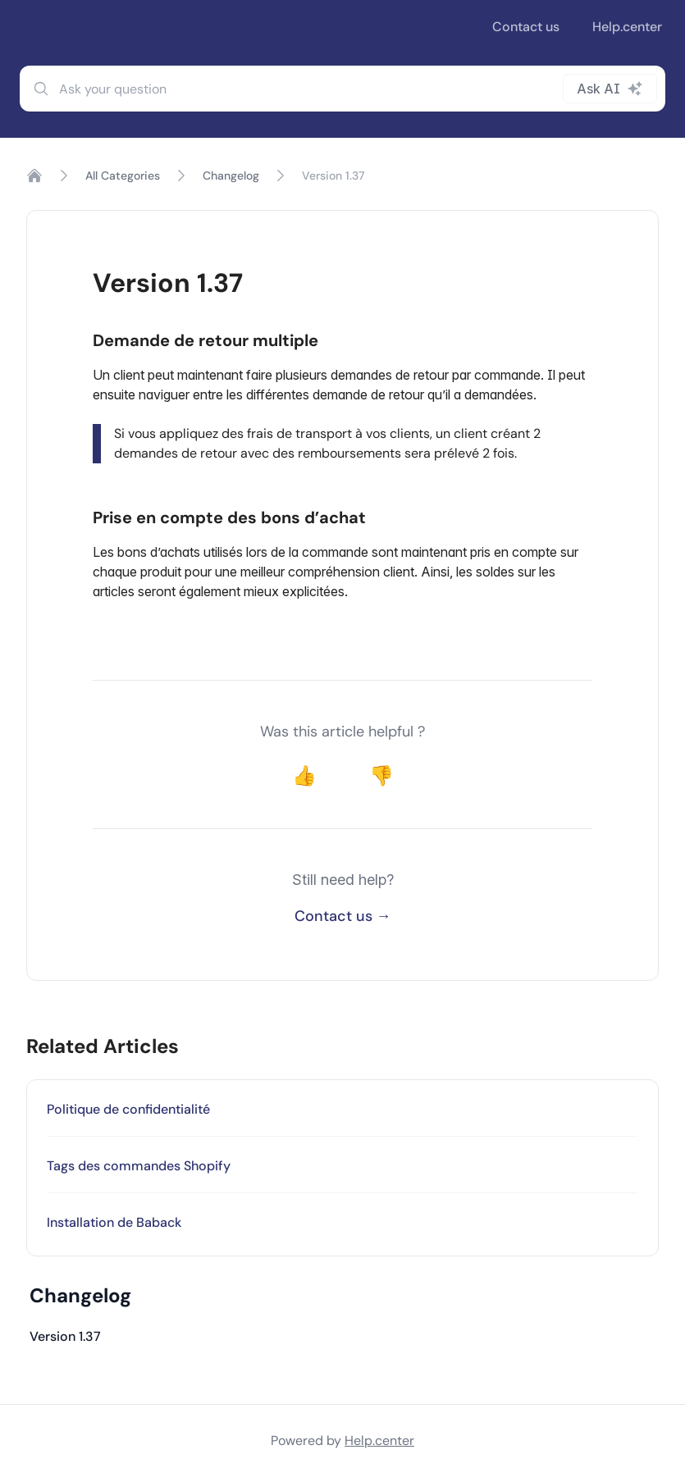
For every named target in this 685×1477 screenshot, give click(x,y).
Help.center (627, 26)
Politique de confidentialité (128, 1109)
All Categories (122, 175)
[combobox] (342, 89)
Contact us (525, 26)
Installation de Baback (114, 1222)
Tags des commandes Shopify (139, 1165)
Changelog (231, 175)
